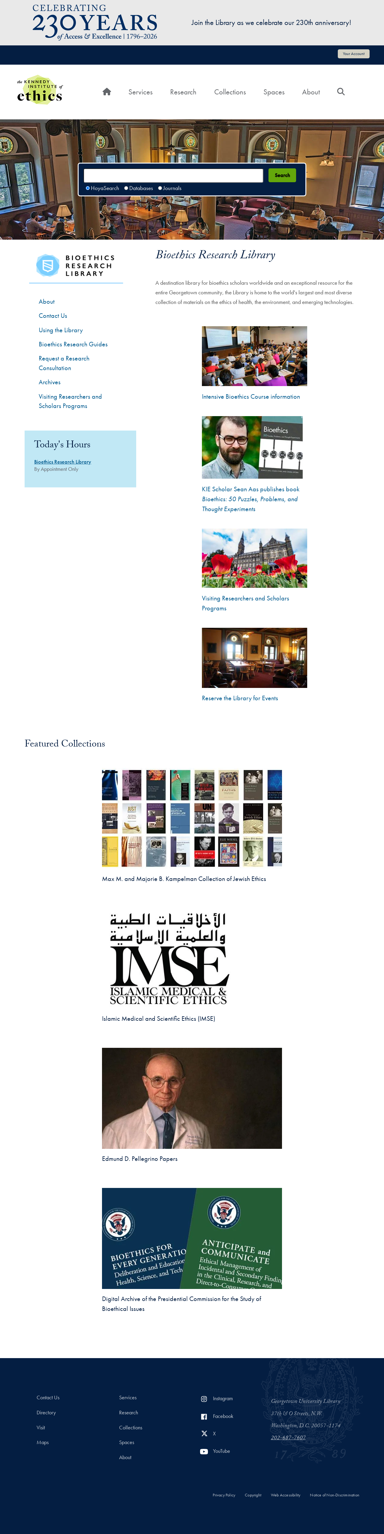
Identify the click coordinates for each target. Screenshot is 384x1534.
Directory (46, 1412)
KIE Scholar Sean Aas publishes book (250, 499)
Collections (230, 92)
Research (183, 92)
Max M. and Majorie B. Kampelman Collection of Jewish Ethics (184, 878)
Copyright (253, 1495)
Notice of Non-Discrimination (334, 1495)
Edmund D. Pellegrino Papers (140, 1158)
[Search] (341, 92)
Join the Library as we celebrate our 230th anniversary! (271, 22)
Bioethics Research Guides (73, 344)
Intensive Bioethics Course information (251, 396)
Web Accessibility (285, 1495)
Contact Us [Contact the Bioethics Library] (53, 315)
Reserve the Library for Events (240, 698)
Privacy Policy (224, 1495)
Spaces (274, 92)
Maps (43, 1442)
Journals (172, 188)
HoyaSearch (105, 188)
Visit (41, 1427)
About (311, 92)
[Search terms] (173, 175)
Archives (50, 382)
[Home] (106, 92)
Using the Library (61, 330)
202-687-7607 (288, 1438)
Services (140, 92)
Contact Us (48, 1397)
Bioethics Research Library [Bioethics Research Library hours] (62, 462)
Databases (141, 188)
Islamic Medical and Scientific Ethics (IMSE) (158, 1018)
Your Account (353, 53)
